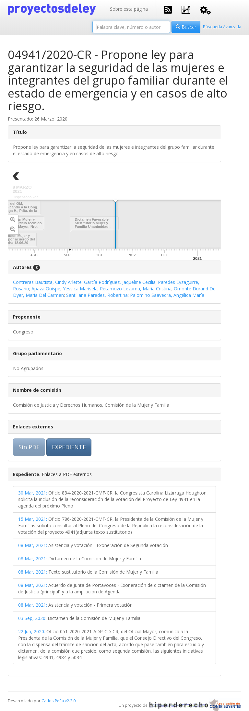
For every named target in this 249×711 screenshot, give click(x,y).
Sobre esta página (129, 9)
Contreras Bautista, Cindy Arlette (47, 282)
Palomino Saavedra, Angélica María (167, 295)
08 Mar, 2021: (32, 545)
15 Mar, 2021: (32, 519)
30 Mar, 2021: (32, 493)
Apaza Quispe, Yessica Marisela (64, 289)
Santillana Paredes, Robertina (97, 295)
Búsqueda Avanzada (222, 26)
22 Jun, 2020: (31, 631)
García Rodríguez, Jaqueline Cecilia (120, 282)
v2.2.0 (70, 700)
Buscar (186, 27)
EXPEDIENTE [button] (69, 447)
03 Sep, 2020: (32, 618)
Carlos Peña (53, 700)
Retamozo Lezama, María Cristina (136, 289)
